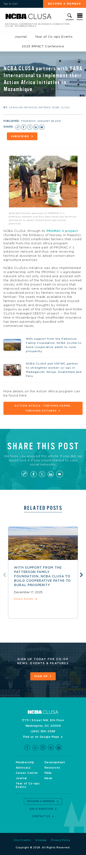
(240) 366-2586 (43, 731)
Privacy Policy (60, 840)
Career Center (27, 773)
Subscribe (20, 136)
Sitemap (41, 840)
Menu (80, 20)
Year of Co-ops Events (54, 36)
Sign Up (41, 676)
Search (70, 20)
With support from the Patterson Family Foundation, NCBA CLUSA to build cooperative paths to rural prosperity (42, 576)
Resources (52, 767)
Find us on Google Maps (41, 736)
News (48, 778)
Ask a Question (41, 809)
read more (23, 599)
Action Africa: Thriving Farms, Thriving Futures (43, 408)
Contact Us (41, 816)
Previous (4, 575)
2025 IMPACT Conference (43, 46)
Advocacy (23, 767)
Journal (21, 36)
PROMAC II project (62, 231)
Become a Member (64, 4)
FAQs (48, 773)
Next (81, 575)
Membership (25, 762)
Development (54, 762)
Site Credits (22, 840)
